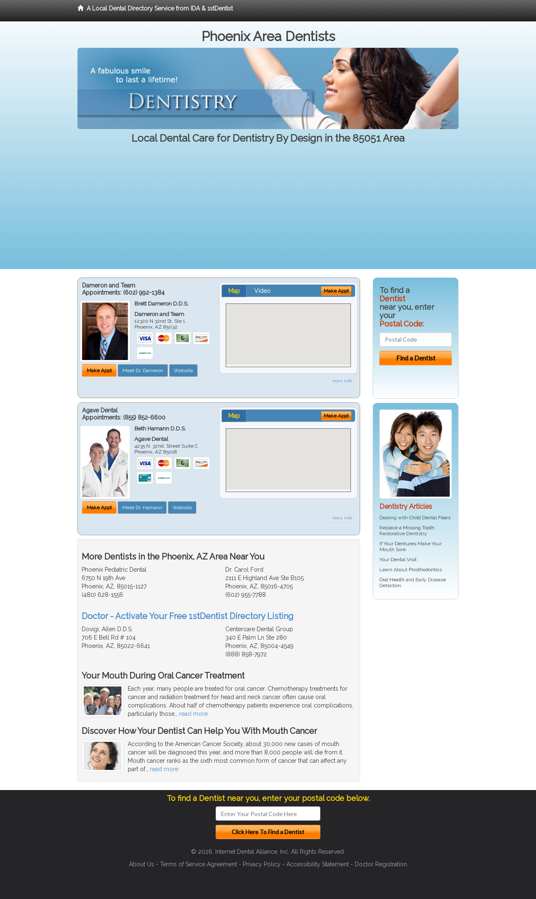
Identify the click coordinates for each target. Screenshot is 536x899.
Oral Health (392, 580)
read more (193, 713)
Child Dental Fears (430, 518)
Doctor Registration (381, 864)
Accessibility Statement (317, 864)
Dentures (405, 544)
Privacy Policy (262, 864)
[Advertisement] (268, 210)
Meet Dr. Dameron (142, 370)
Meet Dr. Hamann (142, 507)
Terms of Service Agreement (198, 864)
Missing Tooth (418, 528)
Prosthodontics (425, 570)
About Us (141, 864)
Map (234, 291)
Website (183, 370)
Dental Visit (404, 559)
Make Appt (99, 370)
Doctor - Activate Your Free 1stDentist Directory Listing (188, 616)
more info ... (344, 380)
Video (262, 291)
